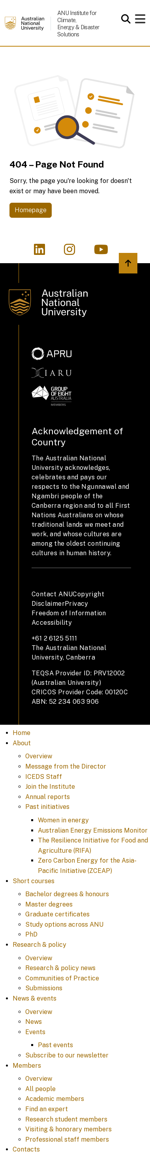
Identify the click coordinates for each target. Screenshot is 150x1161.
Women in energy (63, 820)
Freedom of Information (69, 613)
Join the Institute (50, 786)
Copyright (88, 594)
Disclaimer (48, 603)
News (33, 1021)
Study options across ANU (64, 924)
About (22, 743)
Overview (38, 756)
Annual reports (47, 797)
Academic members (54, 1099)
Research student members (66, 1119)
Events (35, 1032)
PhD (31, 934)
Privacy (76, 603)
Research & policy (39, 944)
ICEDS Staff (43, 776)
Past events (55, 1045)
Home (21, 733)
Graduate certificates (57, 914)
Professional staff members (67, 1139)
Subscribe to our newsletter (67, 1055)
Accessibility (52, 622)
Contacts (26, 1149)
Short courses (33, 881)
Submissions (43, 988)
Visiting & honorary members (68, 1129)
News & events (34, 998)
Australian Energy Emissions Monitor (93, 830)
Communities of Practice (62, 978)
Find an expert (46, 1109)
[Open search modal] (124, 19)
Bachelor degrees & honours (67, 894)
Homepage (31, 210)
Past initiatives (47, 806)
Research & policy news (60, 968)
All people (40, 1089)
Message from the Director (65, 766)
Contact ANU (52, 594)
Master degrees (49, 904)
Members (27, 1065)
